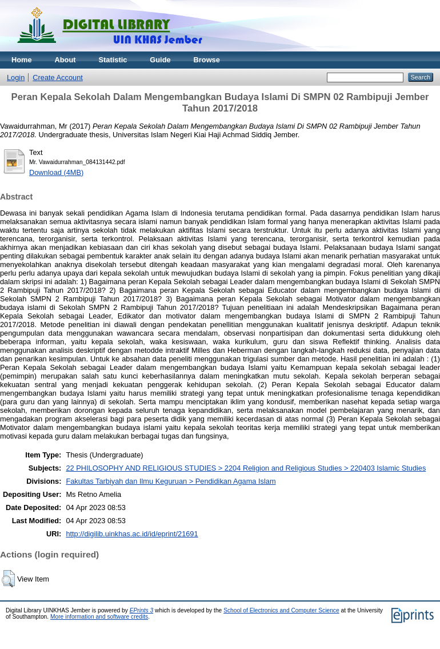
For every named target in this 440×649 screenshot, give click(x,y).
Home (21, 59)
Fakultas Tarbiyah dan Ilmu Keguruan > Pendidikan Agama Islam (170, 481)
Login (16, 77)
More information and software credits (99, 617)
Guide (160, 59)
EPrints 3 (142, 610)
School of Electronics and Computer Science (281, 610)
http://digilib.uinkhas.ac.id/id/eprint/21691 (132, 533)
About (65, 59)
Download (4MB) (56, 172)
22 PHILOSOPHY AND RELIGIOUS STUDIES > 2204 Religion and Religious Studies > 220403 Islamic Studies (246, 468)
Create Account (58, 77)
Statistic (113, 59)
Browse (207, 59)
